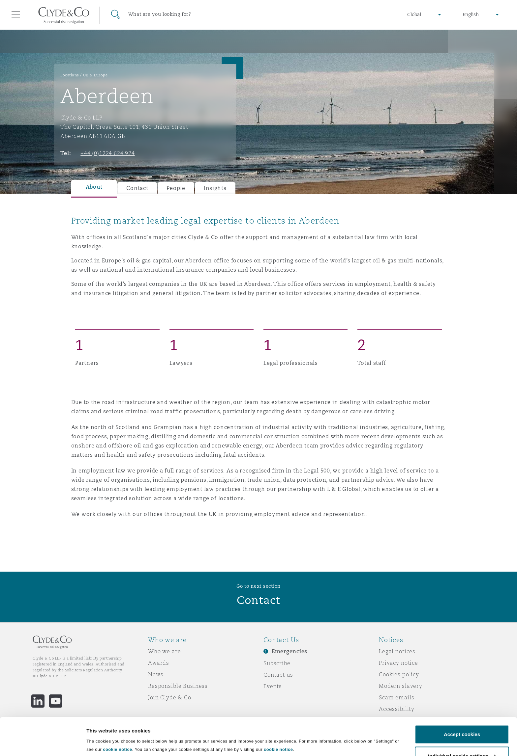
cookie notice (117, 710)
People (176, 188)
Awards (158, 663)
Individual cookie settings (117, 736)
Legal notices (397, 651)
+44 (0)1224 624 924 (107, 153)
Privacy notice (398, 663)
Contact (137, 188)
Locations (69, 75)
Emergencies (289, 651)
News (155, 674)
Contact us (278, 674)
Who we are (164, 651)
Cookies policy (399, 674)
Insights (215, 188)
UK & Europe (95, 75)
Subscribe (276, 663)
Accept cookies (462, 695)
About (94, 186)
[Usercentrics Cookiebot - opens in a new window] (43, 743)
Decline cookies (461, 738)
